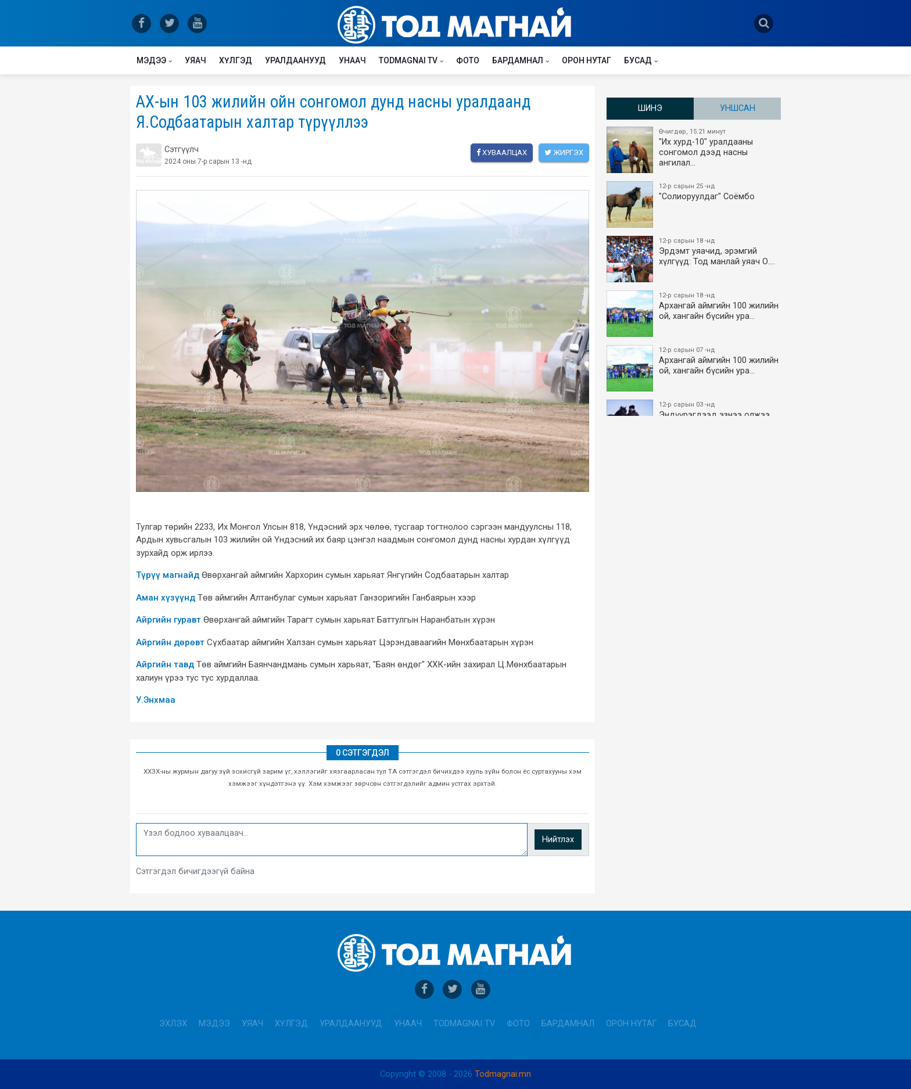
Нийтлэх (558, 839)
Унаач (352, 60)
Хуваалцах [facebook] (501, 152)
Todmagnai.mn (503, 1074)
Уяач (195, 60)
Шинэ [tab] (650, 108)
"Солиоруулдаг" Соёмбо (694, 204)
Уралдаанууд (295, 60)
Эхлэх (173, 1024)
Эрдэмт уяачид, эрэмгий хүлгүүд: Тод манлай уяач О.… (694, 259)
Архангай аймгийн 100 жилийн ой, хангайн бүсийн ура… (694, 313)
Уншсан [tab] (737, 108)
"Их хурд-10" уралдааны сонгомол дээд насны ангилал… (694, 150)
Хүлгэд (235, 60)
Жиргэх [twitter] (563, 152)
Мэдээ (151, 60)
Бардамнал (517, 60)
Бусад (638, 60)
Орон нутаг (586, 60)
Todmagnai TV (408, 60)
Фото (467, 60)
